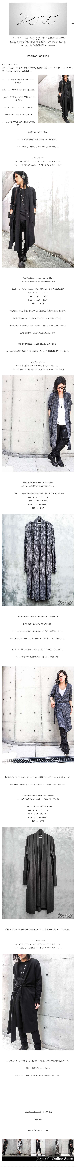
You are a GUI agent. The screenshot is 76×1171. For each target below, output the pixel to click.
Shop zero (38, 1119)
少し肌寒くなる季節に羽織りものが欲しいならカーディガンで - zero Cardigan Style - (38, 69)
